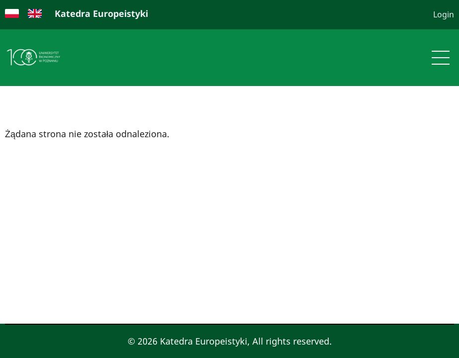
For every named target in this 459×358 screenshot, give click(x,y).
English (35, 13)
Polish (12, 13)
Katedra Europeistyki (101, 13)
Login (443, 14)
